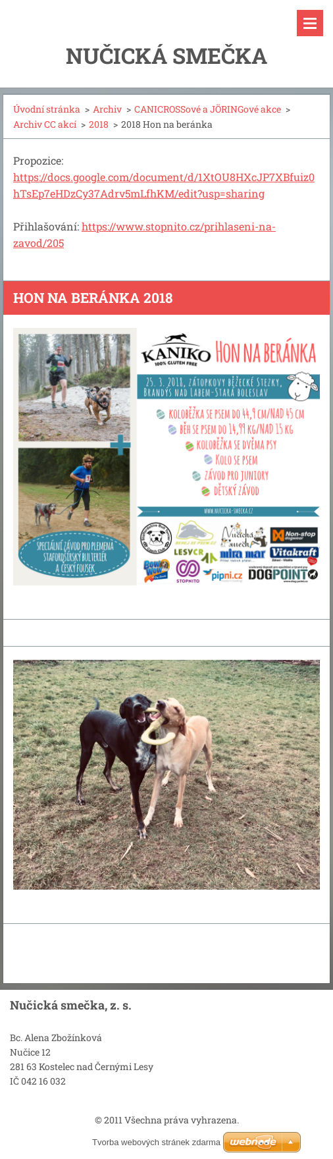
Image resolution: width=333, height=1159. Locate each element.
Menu (310, 23)
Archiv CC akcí (44, 124)
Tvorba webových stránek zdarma (156, 1142)
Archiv (107, 109)
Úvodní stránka (46, 109)
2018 (99, 124)
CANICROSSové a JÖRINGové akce (207, 109)
